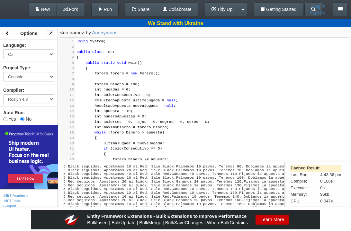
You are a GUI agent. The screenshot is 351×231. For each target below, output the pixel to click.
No (26, 119)
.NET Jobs (12, 201)
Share (140, 9)
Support (9, 206)
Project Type (16, 67)
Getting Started (278, 9)
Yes (9, 119)
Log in (319, 6)
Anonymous (104, 32)
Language (13, 45)
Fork (70, 9)
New (42, 9)
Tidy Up (222, 9)
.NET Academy (15, 195)
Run (105, 9)
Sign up (317, 12)
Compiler (13, 90)
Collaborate (177, 9)
